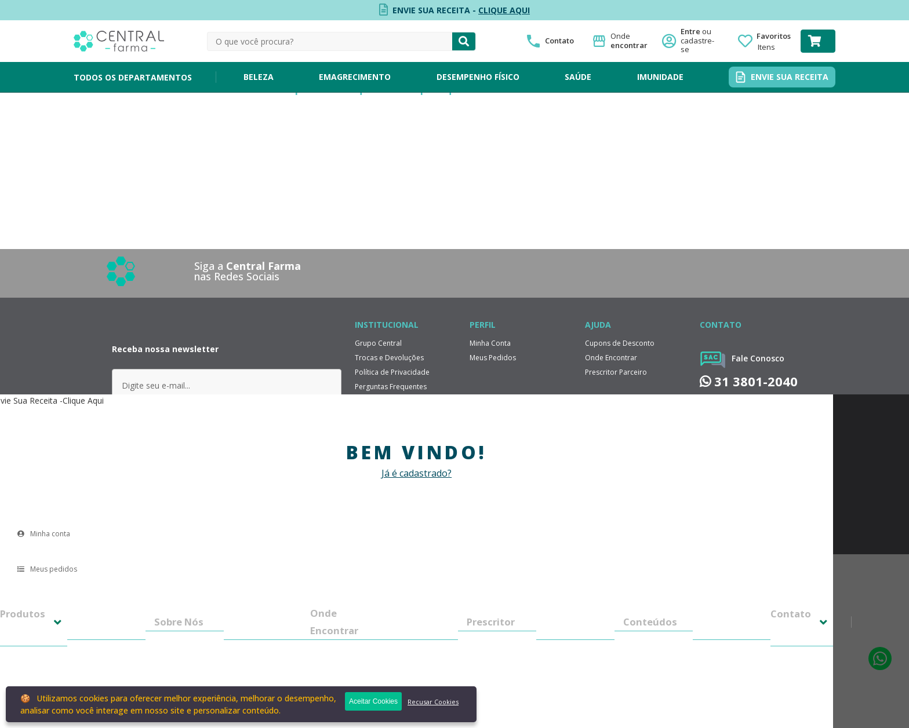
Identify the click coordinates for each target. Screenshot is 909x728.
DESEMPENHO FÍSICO (478, 76)
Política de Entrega (385, 401)
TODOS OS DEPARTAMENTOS (133, 77)
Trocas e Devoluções (389, 358)
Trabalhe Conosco (385, 444)
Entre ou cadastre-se (701, 40)
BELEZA (258, 76)
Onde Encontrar (611, 358)
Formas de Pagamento (392, 415)
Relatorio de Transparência (400, 430)
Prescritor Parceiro (616, 372)
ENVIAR (226, 429)
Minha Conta (490, 343)
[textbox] (330, 41)
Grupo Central (378, 343)
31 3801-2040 (749, 381)
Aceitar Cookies (373, 701)
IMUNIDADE (660, 76)
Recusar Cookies (433, 701)
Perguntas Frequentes (391, 387)
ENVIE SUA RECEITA (789, 76)
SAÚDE (578, 76)
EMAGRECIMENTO (355, 76)
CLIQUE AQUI (504, 10)
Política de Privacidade (392, 372)
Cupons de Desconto (620, 343)
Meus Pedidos (493, 358)
